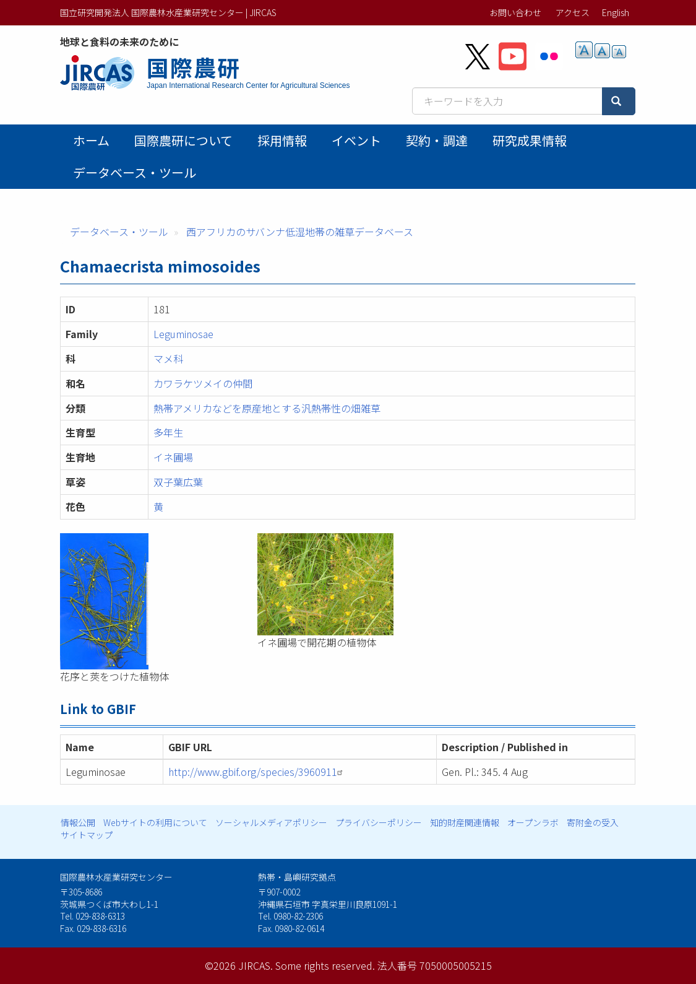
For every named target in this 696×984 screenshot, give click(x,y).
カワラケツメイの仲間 (202, 383)
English (615, 12)
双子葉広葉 (178, 481)
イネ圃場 (173, 457)
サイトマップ (87, 835)
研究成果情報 (529, 140)
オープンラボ (533, 822)
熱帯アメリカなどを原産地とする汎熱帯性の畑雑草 (266, 408)
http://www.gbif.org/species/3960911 (257, 771)
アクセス (573, 12)
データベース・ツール (134, 172)
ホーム (91, 140)
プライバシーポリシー (378, 822)
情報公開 (78, 822)
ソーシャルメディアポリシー (271, 822)
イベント (356, 140)
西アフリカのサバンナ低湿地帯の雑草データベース (299, 231)
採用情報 (282, 140)
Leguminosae (183, 333)
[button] (149, 601)
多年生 (168, 432)
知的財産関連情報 (464, 822)
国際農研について (183, 140)
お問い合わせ (515, 12)
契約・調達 (437, 140)
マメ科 (168, 358)
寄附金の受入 (593, 822)
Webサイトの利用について (155, 822)
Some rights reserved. (325, 965)
